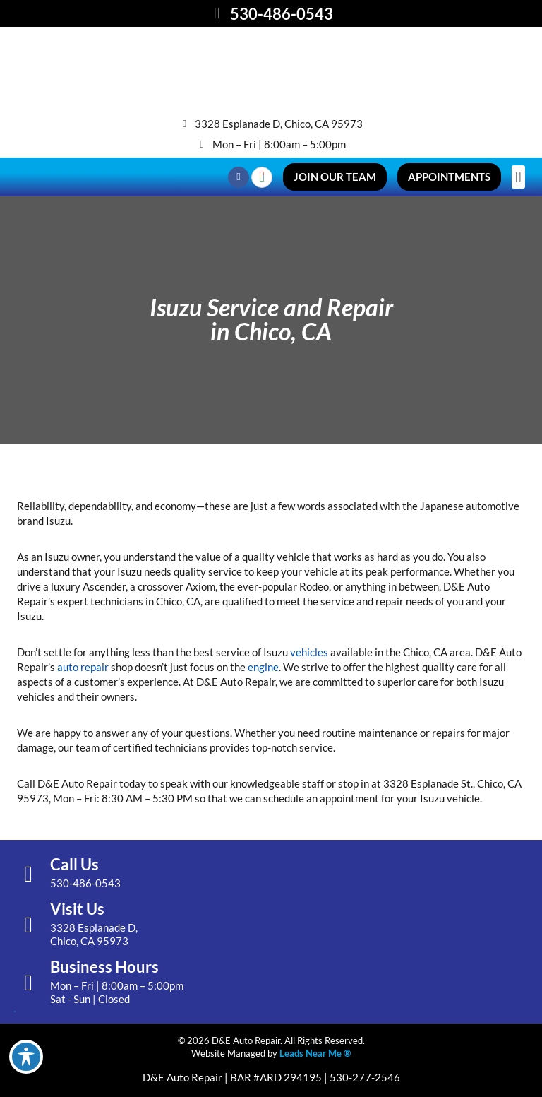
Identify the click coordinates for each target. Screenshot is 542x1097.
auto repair (83, 666)
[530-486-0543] (217, 13)
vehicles (309, 652)
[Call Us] (28, 873)
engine (263, 666)
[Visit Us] (28, 924)
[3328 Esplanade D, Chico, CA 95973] (184, 124)
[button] (518, 177)
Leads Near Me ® (315, 1053)
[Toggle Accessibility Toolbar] (26, 1057)
